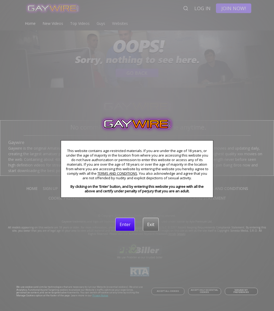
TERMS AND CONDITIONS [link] (117, 173)
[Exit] (151, 224)
